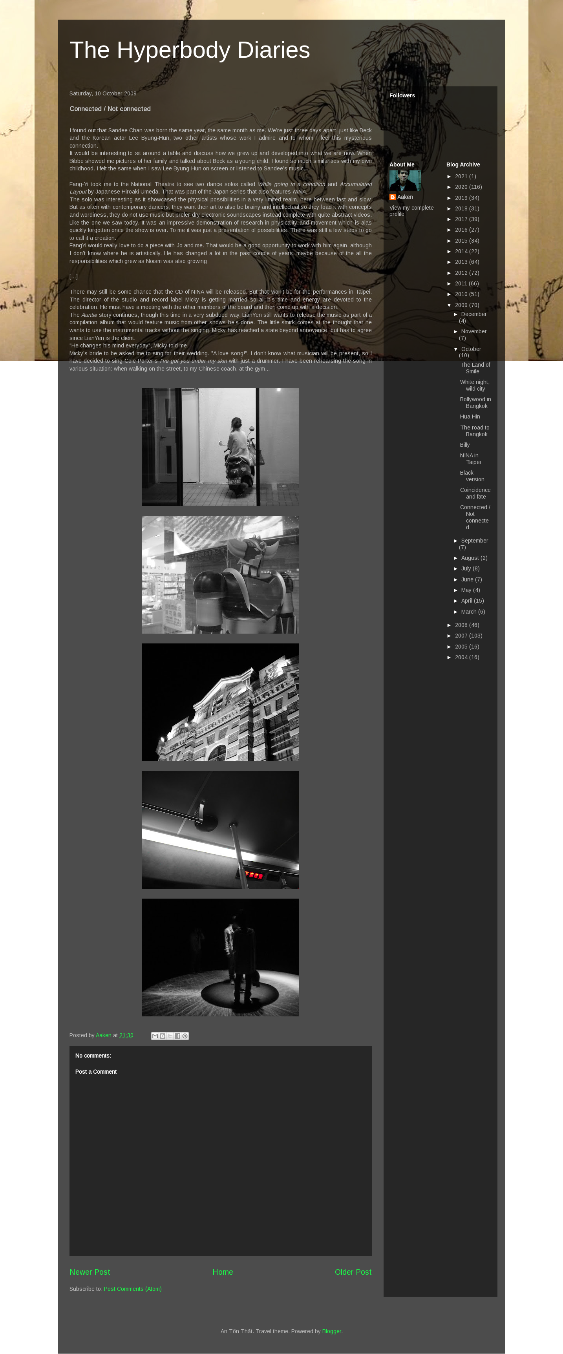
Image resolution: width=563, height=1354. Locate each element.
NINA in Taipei (470, 458)
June (468, 579)
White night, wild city (475, 385)
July (467, 568)
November (474, 331)
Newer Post (89, 1272)
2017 (462, 219)
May (467, 590)
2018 (462, 208)
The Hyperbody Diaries (190, 50)
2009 (462, 305)
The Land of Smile (475, 368)
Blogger (331, 1331)
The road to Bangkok (475, 430)
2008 (462, 625)
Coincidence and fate (475, 493)
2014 (462, 251)
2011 (462, 283)
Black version (472, 476)
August (471, 558)
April (467, 601)
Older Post (353, 1272)
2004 (462, 657)
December (474, 314)
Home (222, 1272)
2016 (462, 230)
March (469, 611)
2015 (462, 241)
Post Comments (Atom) (133, 1289)
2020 (462, 187)
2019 (462, 198)
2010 (462, 294)
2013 (462, 262)
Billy (465, 445)
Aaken (405, 197)
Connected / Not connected (475, 517)
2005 (462, 646)
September (474, 540)
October (471, 349)
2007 (462, 635)
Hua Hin (470, 416)
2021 (462, 176)
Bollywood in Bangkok (475, 402)
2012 (462, 273)
